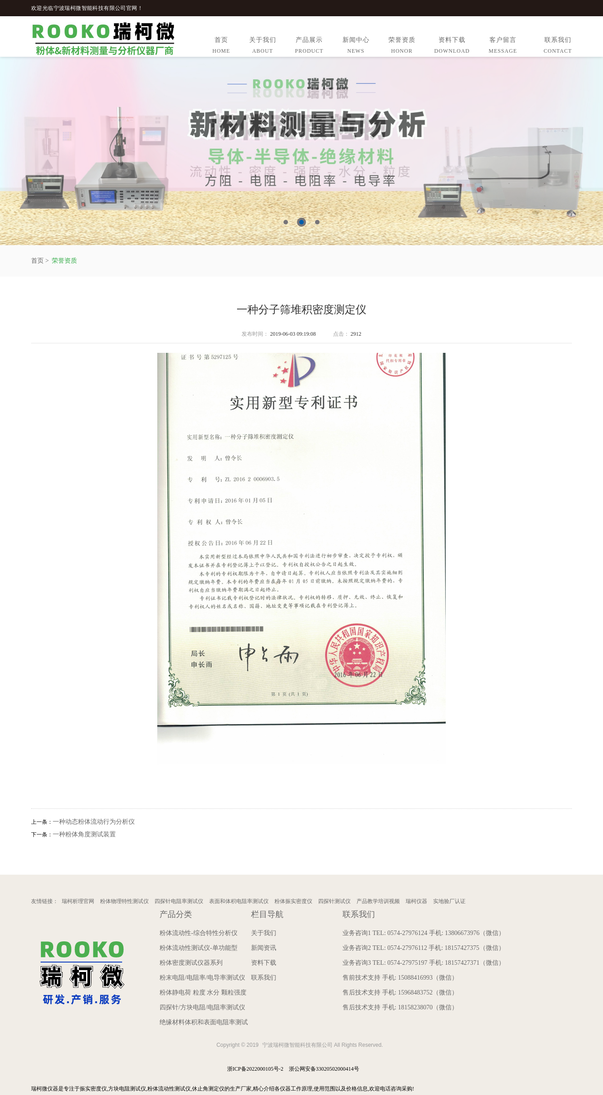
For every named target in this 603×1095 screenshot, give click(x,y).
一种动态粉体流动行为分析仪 (94, 821)
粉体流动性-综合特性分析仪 (199, 933)
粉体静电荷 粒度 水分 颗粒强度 (203, 992)
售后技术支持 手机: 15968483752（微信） (400, 992)
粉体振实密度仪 (293, 901)
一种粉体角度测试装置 (84, 834)
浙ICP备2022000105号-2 (255, 1069)
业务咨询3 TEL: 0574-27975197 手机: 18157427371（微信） (424, 962)
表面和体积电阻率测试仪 (239, 901)
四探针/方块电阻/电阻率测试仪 (202, 1007)
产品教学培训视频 (378, 901)
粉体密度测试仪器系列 (191, 962)
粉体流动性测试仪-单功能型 (199, 947)
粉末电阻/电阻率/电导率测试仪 (202, 977)
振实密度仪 (93, 1089)
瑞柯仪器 (416, 901)
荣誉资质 (402, 46)
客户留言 (503, 46)
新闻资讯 (263, 947)
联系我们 (558, 46)
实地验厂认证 (449, 901)
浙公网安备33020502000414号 (324, 1069)
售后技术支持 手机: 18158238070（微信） (400, 1007)
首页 (221, 46)
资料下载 (452, 46)
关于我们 (262, 46)
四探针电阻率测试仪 (179, 901)
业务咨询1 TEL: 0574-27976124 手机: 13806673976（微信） (424, 933)
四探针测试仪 (334, 901)
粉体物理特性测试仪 (124, 901)
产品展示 (309, 46)
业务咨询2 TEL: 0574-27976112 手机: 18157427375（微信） (424, 947)
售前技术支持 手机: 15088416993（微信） (400, 977)
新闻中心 (356, 46)
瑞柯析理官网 (78, 901)
